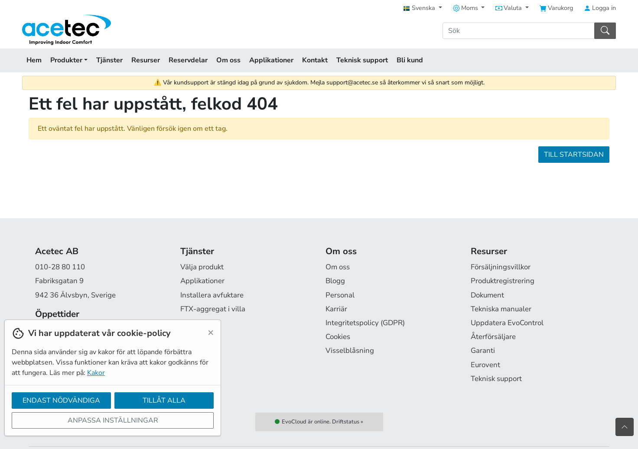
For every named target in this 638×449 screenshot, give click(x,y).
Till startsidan (574, 154)
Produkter (69, 60)
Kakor (96, 373)
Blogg (335, 281)
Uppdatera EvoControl (507, 323)
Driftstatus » (347, 422)
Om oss (228, 60)
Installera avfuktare (212, 295)
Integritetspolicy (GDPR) (365, 323)
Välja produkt (202, 267)
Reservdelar (188, 60)
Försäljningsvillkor (501, 267)
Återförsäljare (493, 337)
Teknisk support (362, 60)
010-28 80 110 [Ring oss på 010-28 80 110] (60, 267)
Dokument (487, 295)
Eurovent (485, 365)
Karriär (336, 309)
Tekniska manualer (501, 309)
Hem (34, 60)
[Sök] (519, 31)
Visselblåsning (350, 350)
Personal (340, 295)
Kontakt (315, 60)
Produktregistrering (502, 281)
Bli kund (410, 60)
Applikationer (271, 60)
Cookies (338, 337)
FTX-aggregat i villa (212, 309)
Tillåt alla (164, 400)
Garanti (483, 350)
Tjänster (109, 60)
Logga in (600, 7)
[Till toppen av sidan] (624, 427)
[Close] (211, 332)
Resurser (145, 60)
